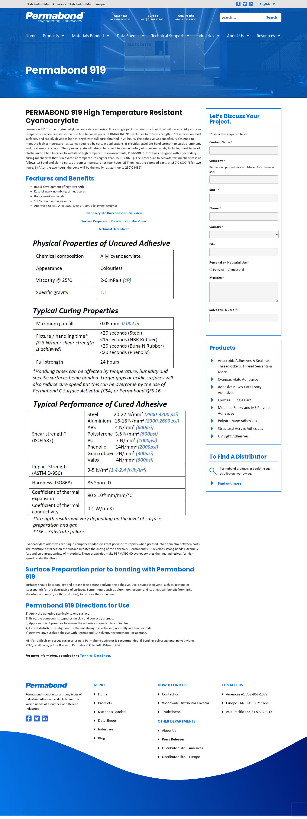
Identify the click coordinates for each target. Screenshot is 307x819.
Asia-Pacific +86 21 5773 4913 (249, 711)
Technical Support (170, 35)
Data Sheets (131, 35)
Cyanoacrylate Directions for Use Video (113, 212)
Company (217, 160)
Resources (269, 35)
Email (214, 189)
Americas (120, 17)
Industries (208, 35)
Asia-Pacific (186, 17)
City (212, 244)
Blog (101, 738)
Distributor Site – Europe (87, 3)
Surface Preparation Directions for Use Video (113, 221)
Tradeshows (171, 711)
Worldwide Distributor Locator (185, 702)
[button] (267, 4)
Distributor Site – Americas (46, 3)
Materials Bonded (91, 35)
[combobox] (241, 17)
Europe (153, 17)
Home (31, 35)
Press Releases (173, 739)
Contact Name (220, 142)
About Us (238, 35)
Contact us (170, 694)
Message (216, 277)
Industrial (236, 269)
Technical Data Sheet (113, 228)
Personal (217, 269)
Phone (215, 207)
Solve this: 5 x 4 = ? (224, 309)
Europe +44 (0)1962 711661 (247, 702)
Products (54, 35)
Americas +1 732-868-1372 (247, 694)
